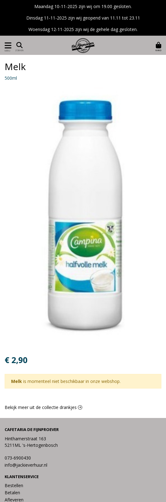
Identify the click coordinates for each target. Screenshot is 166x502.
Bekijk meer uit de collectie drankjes (43, 407)
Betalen (12, 492)
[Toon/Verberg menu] (7, 45)
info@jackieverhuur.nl (26, 465)
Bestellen (14, 485)
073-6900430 (18, 458)
